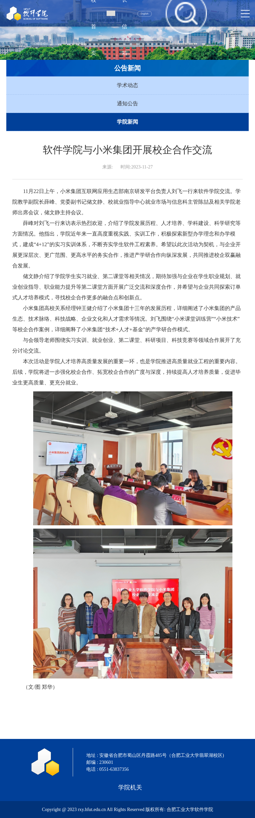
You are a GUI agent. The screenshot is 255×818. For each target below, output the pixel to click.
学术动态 (127, 85)
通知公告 (127, 103)
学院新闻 (127, 122)
